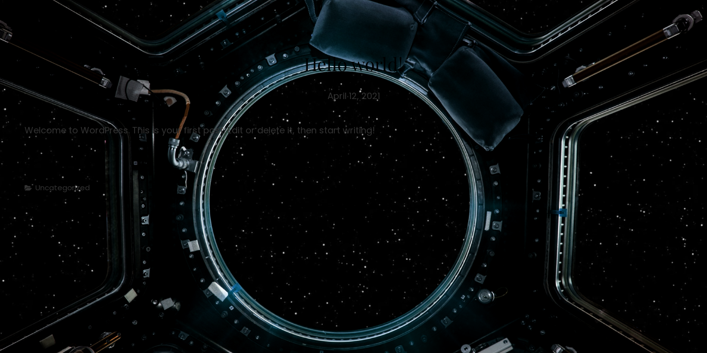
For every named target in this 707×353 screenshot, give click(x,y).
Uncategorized (62, 187)
